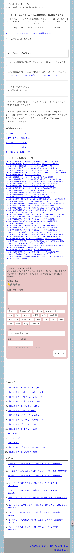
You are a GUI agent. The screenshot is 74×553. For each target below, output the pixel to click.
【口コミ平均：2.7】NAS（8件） (22, 411)
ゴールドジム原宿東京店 (14, 161)
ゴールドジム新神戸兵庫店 (14, 228)
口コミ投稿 (59, 353)
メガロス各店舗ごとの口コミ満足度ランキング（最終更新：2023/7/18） (38, 471)
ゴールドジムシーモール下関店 (16, 245)
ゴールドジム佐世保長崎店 (50, 252)
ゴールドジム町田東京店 (50, 183)
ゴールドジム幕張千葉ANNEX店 (16, 192)
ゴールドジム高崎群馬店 (34, 217)
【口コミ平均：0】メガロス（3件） (23, 452)
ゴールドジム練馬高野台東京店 (35, 179)
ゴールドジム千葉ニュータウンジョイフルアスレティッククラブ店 (28, 197)
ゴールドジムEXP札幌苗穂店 (15, 239)
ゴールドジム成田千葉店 (38, 199)
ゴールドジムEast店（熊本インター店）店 (37, 254)
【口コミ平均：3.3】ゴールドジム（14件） (26, 397)
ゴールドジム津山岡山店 (36, 245)
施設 (18, 315)
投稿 (73, 523)
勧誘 (44, 315)
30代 (54, 319)
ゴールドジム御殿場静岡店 (14, 236)
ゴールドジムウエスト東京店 (53, 170)
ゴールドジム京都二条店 (31, 221)
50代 (11, 324)
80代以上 (35, 324)
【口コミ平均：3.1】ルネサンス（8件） (24, 401)
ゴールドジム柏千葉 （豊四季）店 (17, 199)
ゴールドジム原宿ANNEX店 (32, 161)
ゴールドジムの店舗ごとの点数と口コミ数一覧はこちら (33, 75)
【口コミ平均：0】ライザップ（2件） (24, 415)
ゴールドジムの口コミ (21, 33)
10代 (38, 319)
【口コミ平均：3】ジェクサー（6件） (24, 406)
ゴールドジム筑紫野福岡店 (42, 250)
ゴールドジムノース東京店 (33, 170)
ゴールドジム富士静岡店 (37, 234)
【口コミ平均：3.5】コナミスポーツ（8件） (26, 392)
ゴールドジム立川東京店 (55, 181)
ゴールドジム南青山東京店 (32, 164)
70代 (26, 324)
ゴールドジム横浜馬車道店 (56, 199)
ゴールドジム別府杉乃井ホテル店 (17, 258)
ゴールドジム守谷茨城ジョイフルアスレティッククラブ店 (25, 214)
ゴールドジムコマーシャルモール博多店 (19, 250)
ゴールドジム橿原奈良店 (14, 230)
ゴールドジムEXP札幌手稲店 (51, 236)
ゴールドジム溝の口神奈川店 (35, 203)
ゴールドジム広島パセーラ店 (15, 247)
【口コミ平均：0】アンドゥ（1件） (23, 424)
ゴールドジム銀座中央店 (50, 168)
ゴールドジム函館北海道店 (35, 239)
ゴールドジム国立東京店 (14, 183)
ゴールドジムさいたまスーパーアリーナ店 (40, 206)
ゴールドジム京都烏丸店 (14, 221)
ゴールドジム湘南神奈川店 (52, 201)
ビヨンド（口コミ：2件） (16, 147)
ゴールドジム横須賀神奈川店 (15, 203)
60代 (18, 324)
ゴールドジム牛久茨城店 (50, 210)
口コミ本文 (15, 290)
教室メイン (13, 319)
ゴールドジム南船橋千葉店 (14, 195)
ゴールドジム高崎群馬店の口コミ (41, 33)
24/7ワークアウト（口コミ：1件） (20, 138)
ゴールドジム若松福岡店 (31, 252)
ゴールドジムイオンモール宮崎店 (52, 256)
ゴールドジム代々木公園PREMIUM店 (40, 166)
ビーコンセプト (14, 438)
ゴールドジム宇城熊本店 (31, 256)
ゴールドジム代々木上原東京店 (16, 166)
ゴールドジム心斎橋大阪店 (32, 225)
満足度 (13, 281)
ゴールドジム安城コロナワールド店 (48, 232)
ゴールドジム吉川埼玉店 (14, 208)
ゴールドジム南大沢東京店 (36, 181)
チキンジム (13, 433)
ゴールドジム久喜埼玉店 (14, 210)
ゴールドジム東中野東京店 (14, 172)
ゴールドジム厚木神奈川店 (55, 203)
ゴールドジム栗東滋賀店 (14, 219)
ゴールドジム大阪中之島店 (14, 223)
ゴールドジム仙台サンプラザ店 (16, 241)
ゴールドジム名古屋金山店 (50, 230)
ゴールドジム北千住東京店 (14, 175)
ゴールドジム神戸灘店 (49, 228)
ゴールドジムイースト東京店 (43, 177)
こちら (51, 27)
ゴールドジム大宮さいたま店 (15, 206)
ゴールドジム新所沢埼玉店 (54, 208)
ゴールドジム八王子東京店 (32, 183)
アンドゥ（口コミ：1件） (16, 143)
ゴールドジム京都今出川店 (50, 219)
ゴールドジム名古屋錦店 (31, 230)
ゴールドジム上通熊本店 (14, 254)
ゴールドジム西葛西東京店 (14, 179)
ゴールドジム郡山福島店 (36, 241)
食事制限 (53, 315)
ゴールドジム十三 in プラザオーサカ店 (37, 223)
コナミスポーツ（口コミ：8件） (19, 152)
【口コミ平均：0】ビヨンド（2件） (23, 429)
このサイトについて (49, 546)
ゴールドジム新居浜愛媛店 (54, 245)
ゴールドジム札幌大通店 (33, 236)
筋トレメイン (27, 319)
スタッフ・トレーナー (55, 311)
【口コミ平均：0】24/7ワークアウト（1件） (26, 420)
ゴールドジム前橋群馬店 (52, 217)
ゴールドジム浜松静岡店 (55, 234)
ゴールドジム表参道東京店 (52, 161)
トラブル (38, 311)
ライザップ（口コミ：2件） (17, 133)
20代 (46, 319)
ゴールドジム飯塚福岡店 (14, 252)
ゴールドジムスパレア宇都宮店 (55, 214)
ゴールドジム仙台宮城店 (53, 239)
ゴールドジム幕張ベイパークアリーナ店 (41, 192)
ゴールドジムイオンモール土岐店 (17, 234)
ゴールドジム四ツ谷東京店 (14, 168)
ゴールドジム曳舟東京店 (33, 175)
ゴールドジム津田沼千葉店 (14, 190)
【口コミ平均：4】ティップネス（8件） (25, 388)
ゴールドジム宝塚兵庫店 (33, 228)
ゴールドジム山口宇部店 (37, 243)
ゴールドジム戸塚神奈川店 (33, 201)
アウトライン (13, 443)
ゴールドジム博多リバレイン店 (36, 247)
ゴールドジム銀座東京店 (33, 168)
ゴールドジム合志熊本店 (14, 256)
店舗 (9, 329)
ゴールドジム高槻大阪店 (14, 225)
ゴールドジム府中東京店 (55, 179)
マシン (26, 315)
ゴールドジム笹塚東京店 (50, 164)
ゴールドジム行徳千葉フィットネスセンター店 (38, 186)
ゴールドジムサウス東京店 (33, 172)
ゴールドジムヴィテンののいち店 (17, 243)
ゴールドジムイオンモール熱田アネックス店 (20, 232)
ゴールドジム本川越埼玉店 (32, 210)
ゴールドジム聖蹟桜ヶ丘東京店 (16, 181)
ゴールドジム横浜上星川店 (14, 201)
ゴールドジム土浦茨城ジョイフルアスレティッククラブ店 (25, 212)
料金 (10, 315)
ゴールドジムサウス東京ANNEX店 (55, 172)
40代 (61, 319)
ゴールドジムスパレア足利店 (15, 217)
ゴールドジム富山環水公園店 (54, 241)
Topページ (9, 33)
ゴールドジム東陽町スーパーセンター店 (19, 177)
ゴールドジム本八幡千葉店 (47, 188)
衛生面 (35, 315)
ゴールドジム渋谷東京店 (14, 164)
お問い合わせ (63, 546)
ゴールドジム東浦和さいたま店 (33, 208)
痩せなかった (25, 311)
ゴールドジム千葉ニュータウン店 (36, 195)
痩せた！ (12, 311)
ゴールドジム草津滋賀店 (31, 219)
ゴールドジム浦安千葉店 (14, 186)
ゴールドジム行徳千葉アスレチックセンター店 (21, 188)
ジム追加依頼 (35, 546)
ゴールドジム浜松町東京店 (14, 170)
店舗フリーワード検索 (16, 339)
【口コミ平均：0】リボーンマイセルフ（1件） (27, 447)
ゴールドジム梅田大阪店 (49, 221)
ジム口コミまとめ (17, 3)
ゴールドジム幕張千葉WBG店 (34, 190)
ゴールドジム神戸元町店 (50, 225)
